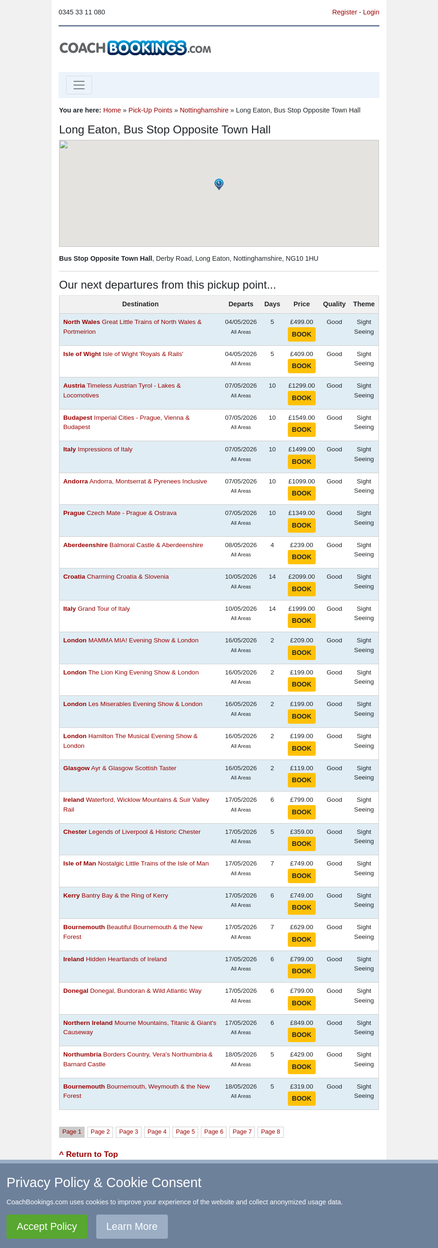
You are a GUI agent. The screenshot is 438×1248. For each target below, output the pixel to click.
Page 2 (100, 1131)
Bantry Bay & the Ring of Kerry (115, 895)
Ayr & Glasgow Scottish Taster (119, 768)
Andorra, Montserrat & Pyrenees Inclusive (135, 481)
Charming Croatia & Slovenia (116, 576)
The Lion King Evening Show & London (131, 672)
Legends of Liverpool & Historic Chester (132, 831)
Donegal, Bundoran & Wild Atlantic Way (132, 990)
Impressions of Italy (98, 449)
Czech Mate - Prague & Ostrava (120, 512)
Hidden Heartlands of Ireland (115, 959)
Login (371, 12)
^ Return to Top (88, 1154)
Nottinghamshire (204, 110)
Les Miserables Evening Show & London (132, 703)
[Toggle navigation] (79, 85)
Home (112, 110)
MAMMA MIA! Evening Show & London (131, 640)
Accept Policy (47, 1226)
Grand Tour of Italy (96, 608)
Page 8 (270, 1131)
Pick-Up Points (150, 110)
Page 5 (185, 1131)
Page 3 (128, 1131)
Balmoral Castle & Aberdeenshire (133, 544)
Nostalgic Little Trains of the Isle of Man (136, 863)
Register (344, 12)
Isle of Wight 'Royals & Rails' (123, 353)
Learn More (132, 1226)
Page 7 (242, 1131)
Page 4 (156, 1131)
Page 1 (71, 1131)
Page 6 (213, 1131)
